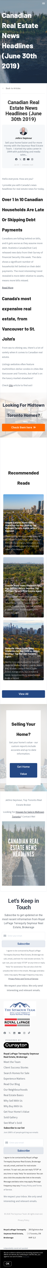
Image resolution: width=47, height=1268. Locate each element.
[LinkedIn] (14, 1033)
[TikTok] (29, 1033)
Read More (7, 287)
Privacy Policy (23, 1220)
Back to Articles (13, 88)
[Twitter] (10, 1033)
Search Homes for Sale (16, 1073)
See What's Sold (13, 1123)
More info (26, 1256)
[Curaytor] (16, 1047)
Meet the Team (12, 1062)
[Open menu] (43, 4)
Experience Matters (14, 1078)
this (11, 385)
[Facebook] (5, 1033)
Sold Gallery (11, 1117)
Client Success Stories (16, 1067)
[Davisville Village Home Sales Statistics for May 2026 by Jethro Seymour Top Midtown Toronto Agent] (23, 631)
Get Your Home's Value (16, 1111)
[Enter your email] (26, 935)
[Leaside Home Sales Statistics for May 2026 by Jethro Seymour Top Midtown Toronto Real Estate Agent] (23, 568)
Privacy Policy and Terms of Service (23, 978)
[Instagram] (24, 1033)
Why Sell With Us (13, 1100)
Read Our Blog (12, 1084)
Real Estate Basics (14, 1095)
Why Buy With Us (13, 1106)
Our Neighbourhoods (16, 1089)
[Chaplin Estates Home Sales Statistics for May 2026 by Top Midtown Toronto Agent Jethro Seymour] (23, 505)
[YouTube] (19, 1033)
